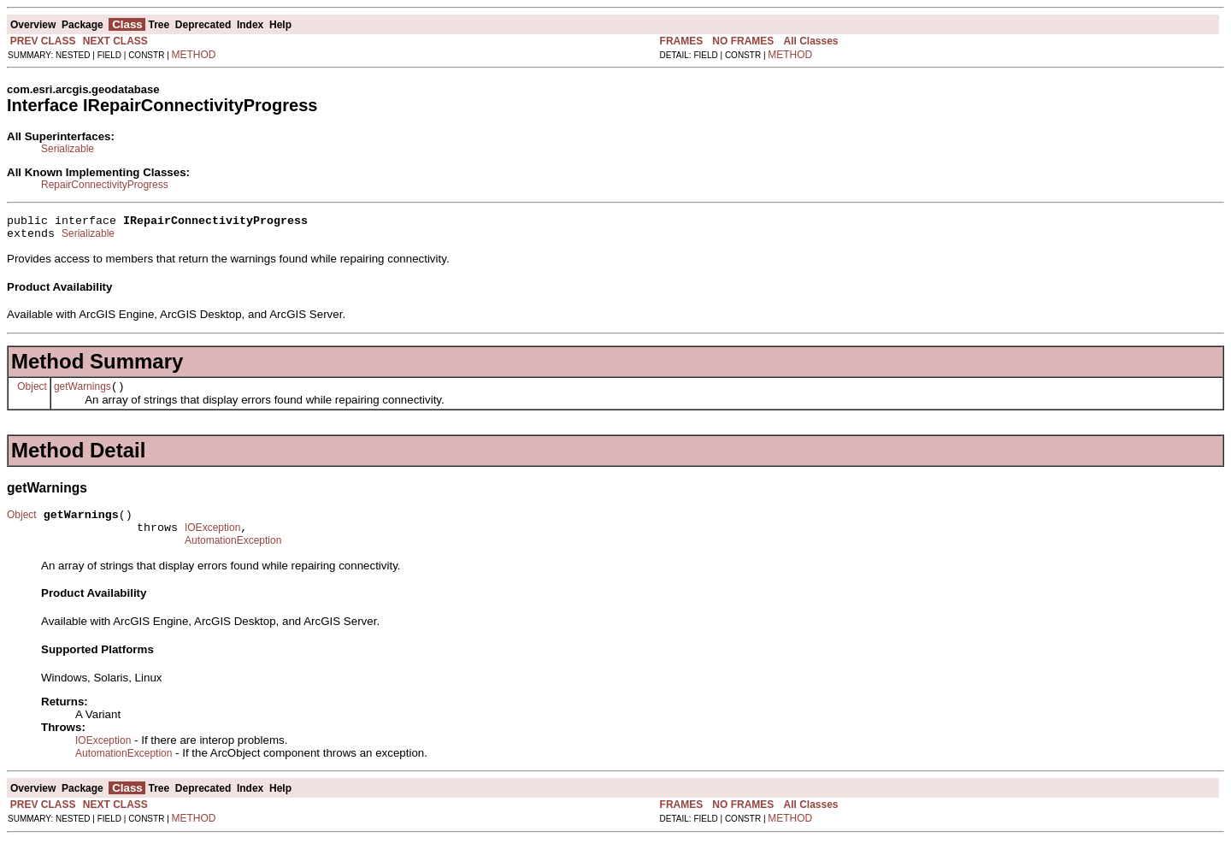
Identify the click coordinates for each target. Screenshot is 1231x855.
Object (32, 393)
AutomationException (233, 556)
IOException (212, 540)
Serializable (67, 149)
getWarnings (82, 394)
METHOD (194, 55)
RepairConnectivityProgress (104, 185)
